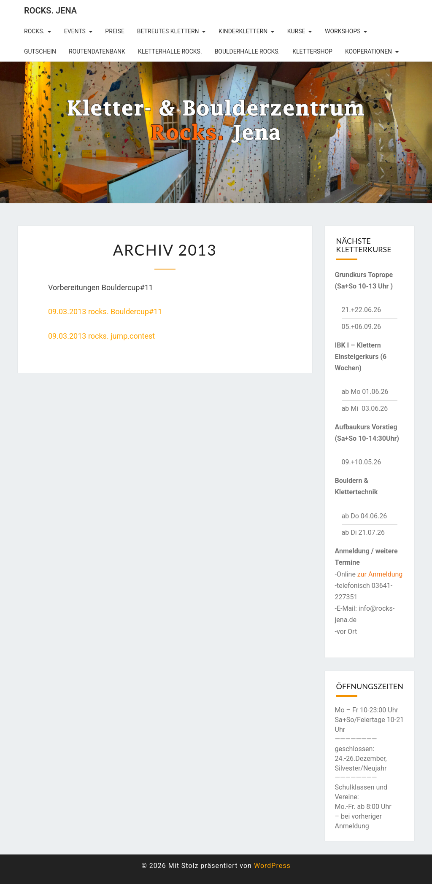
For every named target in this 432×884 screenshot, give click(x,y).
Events (75, 31)
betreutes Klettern (168, 31)
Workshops (343, 31)
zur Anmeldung (380, 574)
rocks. (34, 31)
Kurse (296, 31)
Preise (114, 31)
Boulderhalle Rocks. (247, 51)
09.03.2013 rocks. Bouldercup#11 (105, 311)
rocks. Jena (50, 10)
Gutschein (40, 51)
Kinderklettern (243, 31)
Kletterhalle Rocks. (170, 51)
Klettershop (312, 51)
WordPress (272, 866)
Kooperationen (368, 51)
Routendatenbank (97, 51)
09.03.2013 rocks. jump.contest (101, 336)
